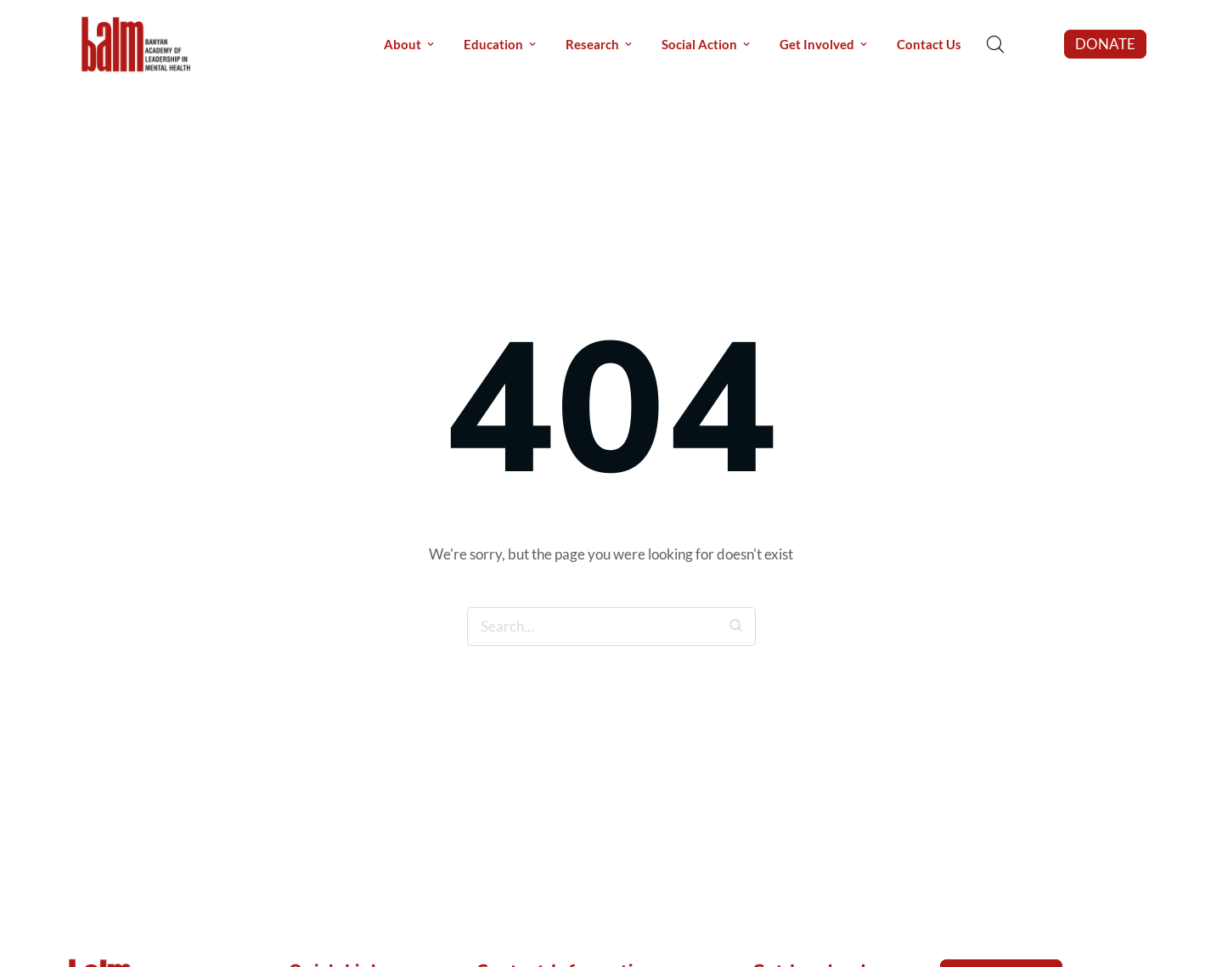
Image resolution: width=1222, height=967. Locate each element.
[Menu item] (409, 44)
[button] (1105, 44)
